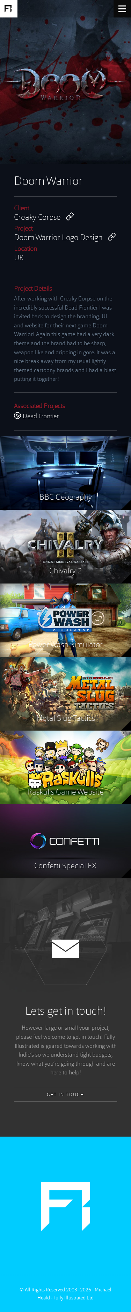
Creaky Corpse (44, 217)
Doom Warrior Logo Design (65, 237)
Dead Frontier (36, 416)
